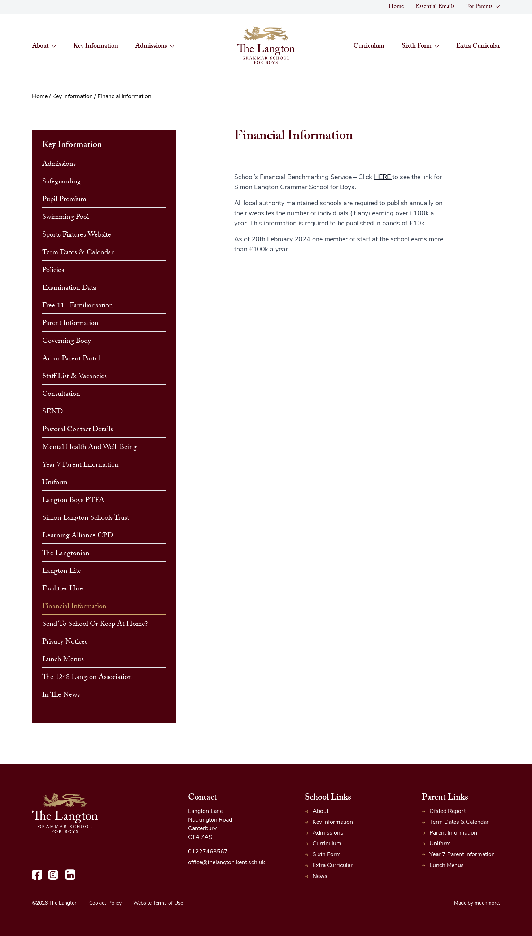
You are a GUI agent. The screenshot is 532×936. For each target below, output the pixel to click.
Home (396, 7)
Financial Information (74, 607)
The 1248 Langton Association (87, 678)
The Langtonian (66, 554)
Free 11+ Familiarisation (77, 306)
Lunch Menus (63, 660)
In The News (61, 695)
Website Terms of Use (158, 903)
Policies (53, 271)
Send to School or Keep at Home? (95, 625)
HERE (383, 177)
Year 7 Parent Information (80, 465)
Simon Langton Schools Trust (85, 518)
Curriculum (368, 47)
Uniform (54, 483)
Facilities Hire (62, 589)
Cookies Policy (105, 903)
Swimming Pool (65, 218)
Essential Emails (434, 7)
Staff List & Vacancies (74, 377)
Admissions (59, 165)
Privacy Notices (64, 642)
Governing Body (66, 341)
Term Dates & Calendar (78, 253)
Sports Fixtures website (76, 235)
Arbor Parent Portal (71, 359)
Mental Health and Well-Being (89, 448)
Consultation (61, 395)
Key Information (95, 47)
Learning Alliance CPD (77, 536)
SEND (52, 412)
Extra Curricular (478, 47)
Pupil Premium (64, 200)
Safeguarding (61, 182)
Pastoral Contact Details (77, 430)
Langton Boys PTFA (73, 501)
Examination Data (69, 288)
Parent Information (70, 324)
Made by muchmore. (477, 903)
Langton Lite (61, 572)
